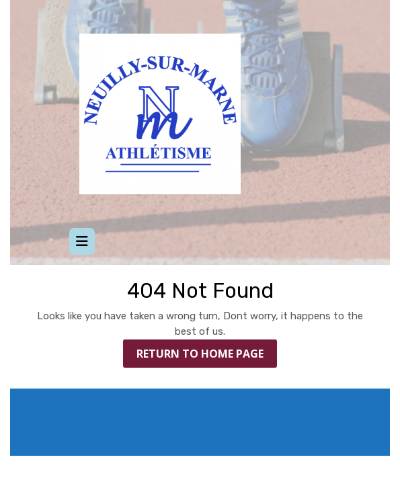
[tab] (82, 241)
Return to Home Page (206, 356)
